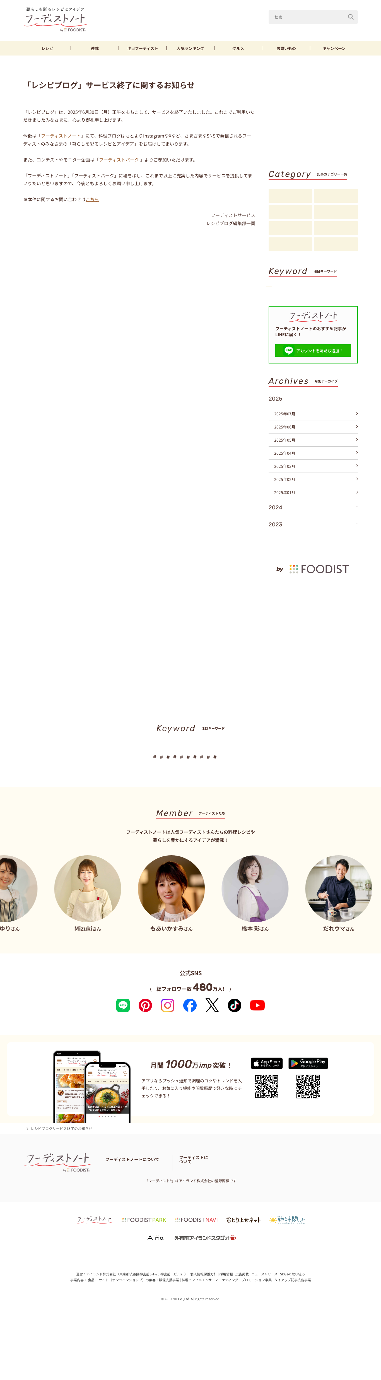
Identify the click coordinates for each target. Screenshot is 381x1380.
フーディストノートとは (125, 1207)
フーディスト (142, 48)
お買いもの (286, 48)
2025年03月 (316, 502)
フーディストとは (288, 1210)
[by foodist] (313, 602)
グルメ (238, 48)
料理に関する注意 (145, 1214)
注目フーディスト (336, 212)
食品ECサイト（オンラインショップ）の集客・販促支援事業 (133, 1325)
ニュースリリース (264, 1319)
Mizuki (272, 27)
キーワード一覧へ (340, 326)
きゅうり (319, 27)
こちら (92, 199)
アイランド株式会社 (101, 1319)
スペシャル (336, 228)
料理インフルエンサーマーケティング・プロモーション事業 (227, 1325)
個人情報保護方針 (203, 1319)
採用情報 (226, 1319)
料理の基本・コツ (336, 196)
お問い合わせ (116, 1214)
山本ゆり (245, 27)
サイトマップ (176, 1214)
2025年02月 (316, 515)
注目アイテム (336, 244)
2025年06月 (316, 463)
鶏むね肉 (348, 27)
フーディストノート (61, 135)
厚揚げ (280, 306)
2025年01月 (316, 528)
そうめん (307, 306)
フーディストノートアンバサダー (176, 1207)
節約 (335, 297)
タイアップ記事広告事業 (292, 1325)
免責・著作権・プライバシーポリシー (222, 1214)
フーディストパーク (119, 159)
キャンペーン (334, 48)
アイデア (290, 228)
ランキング (190, 48)
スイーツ (282, 316)
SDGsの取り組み (292, 1319)
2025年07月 (316, 449)
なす (295, 27)
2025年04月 (316, 489)
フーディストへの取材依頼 (328, 1210)
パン (331, 306)
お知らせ (290, 244)
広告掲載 (242, 1319)
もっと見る (346, 577)
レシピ (47, 48)
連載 (95, 48)
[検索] (351, 13)
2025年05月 (316, 476)
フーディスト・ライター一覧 (231, 1207)
